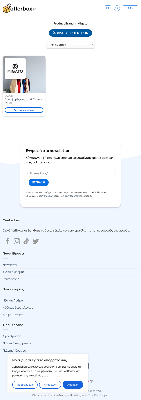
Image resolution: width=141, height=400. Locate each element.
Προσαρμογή (25, 384)
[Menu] (130, 8)
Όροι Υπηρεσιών (45, 195)
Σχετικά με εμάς (14, 272)
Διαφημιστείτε (13, 315)
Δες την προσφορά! (24, 110)
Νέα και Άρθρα (13, 300)
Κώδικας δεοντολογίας (18, 308)
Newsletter (10, 265)
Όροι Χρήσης (12, 336)
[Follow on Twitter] (35, 241)
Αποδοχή (72, 384)
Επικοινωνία (11, 279)
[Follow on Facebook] (7, 241)
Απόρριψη (50, 384)
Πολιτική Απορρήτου (69, 195)
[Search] (117, 8)
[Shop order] (70, 45)
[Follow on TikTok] (26, 241)
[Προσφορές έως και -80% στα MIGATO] (24, 74)
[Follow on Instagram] (17, 241)
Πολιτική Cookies (14, 350)
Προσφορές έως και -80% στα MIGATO (23, 101)
